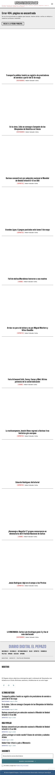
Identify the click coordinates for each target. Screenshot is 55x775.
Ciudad (20, 281)
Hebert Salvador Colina (32, 80)
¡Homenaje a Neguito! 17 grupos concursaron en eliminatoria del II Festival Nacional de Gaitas (27, 532)
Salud (4, 740)
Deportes (20, 183)
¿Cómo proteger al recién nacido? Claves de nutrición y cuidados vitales (26, 736)
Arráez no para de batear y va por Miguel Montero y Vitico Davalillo (27, 329)
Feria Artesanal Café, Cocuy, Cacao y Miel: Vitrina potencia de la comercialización (27, 380)
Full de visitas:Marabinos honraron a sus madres (27, 279)
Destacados (20, 80)
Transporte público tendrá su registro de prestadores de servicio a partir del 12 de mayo (27, 76)
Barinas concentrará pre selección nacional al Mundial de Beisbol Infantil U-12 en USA (27, 179)
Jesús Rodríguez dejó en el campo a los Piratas (27, 583)
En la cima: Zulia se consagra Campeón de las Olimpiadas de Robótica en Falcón (27, 128)
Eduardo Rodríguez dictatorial (27, 482)
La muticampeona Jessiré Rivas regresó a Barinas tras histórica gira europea (27, 432)
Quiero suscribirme (27, 761)
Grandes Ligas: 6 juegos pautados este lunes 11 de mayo (27, 229)
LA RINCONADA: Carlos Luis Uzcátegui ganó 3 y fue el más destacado (27, 633)
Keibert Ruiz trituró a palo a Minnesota (16, 743)
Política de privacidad (22, 765)
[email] (27, 756)
